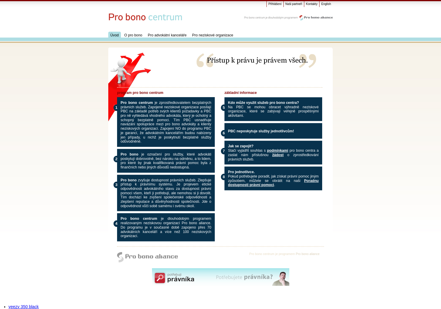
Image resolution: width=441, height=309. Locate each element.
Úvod (114, 35)
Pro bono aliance (308, 254)
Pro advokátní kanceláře (167, 35)
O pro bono (133, 35)
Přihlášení (275, 4)
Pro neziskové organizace (212, 35)
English (326, 4)
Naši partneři (293, 4)
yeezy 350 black (24, 306)
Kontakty (311, 4)
